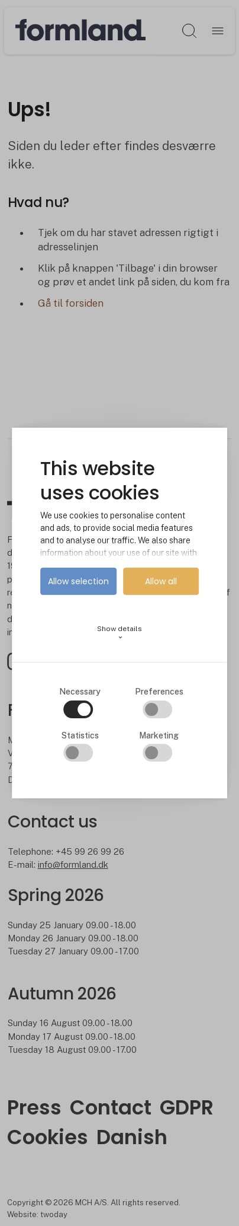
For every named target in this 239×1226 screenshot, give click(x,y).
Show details (119, 633)
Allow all (161, 581)
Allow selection (78, 581)
